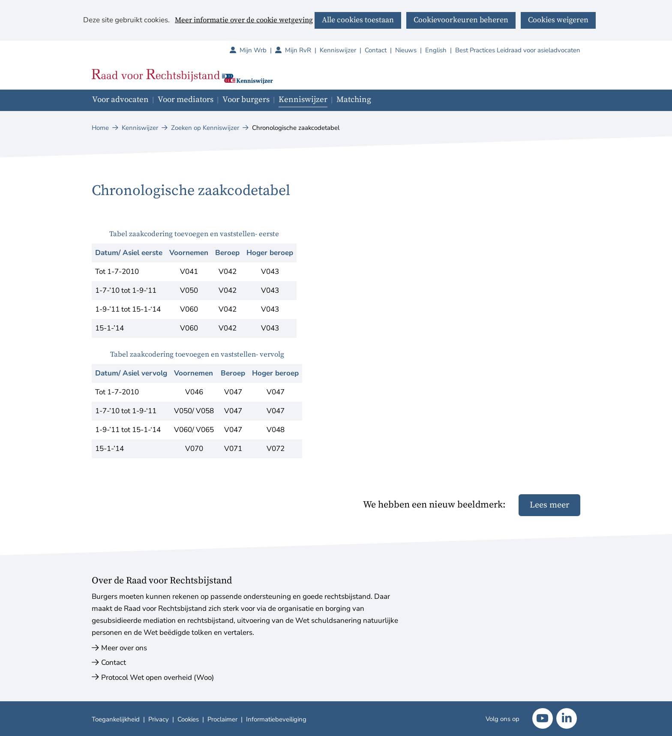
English (436, 50)
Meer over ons (124, 648)
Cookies (188, 719)
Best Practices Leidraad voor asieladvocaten (517, 50)
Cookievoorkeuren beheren (461, 20)
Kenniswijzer (338, 50)
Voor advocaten (120, 100)
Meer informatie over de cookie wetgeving (244, 20)
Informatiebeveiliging (276, 719)
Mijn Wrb (257, 50)
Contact (376, 50)
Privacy (158, 719)
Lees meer (549, 505)
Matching (353, 100)
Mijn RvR (302, 50)
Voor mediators (185, 100)
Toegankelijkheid (116, 719)
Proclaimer (222, 719)
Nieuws (406, 50)
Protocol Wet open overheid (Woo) (157, 677)
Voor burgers (246, 100)
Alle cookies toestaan (358, 20)
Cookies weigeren (558, 20)
